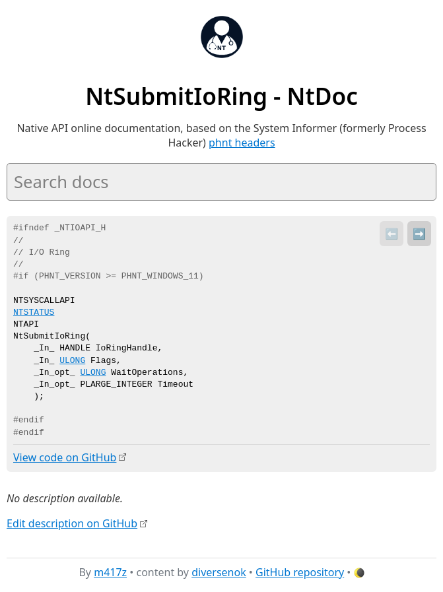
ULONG (72, 361)
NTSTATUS (33, 313)
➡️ (419, 233)
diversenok (218, 571)
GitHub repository (300, 571)
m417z (110, 571)
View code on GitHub (64, 457)
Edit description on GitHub (72, 523)
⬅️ (391, 233)
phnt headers (242, 142)
